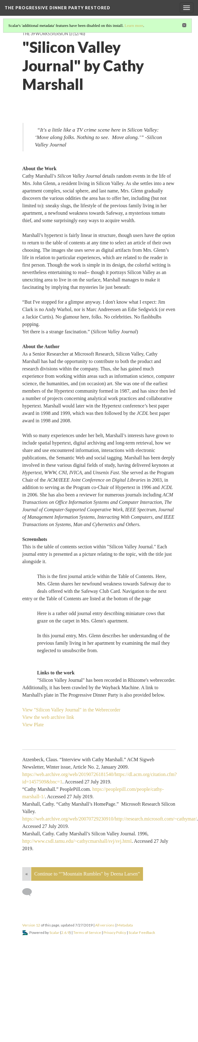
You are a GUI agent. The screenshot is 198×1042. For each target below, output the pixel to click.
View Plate (33, 724)
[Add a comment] (29, 892)
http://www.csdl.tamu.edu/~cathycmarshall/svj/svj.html (77, 841)
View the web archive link (48, 717)
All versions (105, 925)
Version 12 (31, 925)
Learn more (133, 25)
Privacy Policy (114, 932)
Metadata (125, 925)
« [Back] (26, 873)
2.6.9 (65, 932)
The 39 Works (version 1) (47, 34)
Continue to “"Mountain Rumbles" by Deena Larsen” (87, 873)
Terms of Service (87, 932)
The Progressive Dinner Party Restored (57, 7)
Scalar (54, 932)
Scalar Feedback (141, 932)
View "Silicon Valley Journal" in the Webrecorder (71, 709)
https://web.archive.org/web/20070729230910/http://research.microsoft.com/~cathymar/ (109, 818)
